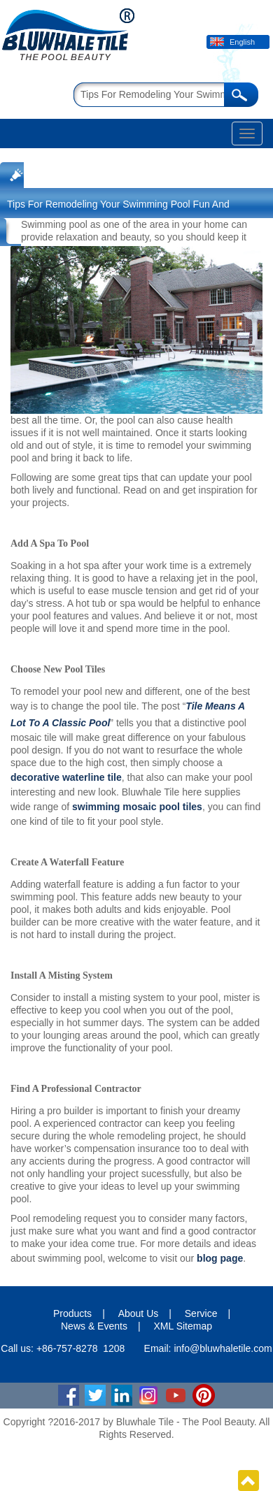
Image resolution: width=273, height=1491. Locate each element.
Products (72, 1313)
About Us (138, 1313)
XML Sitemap (182, 1326)
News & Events (94, 1326)
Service (201, 1313)
